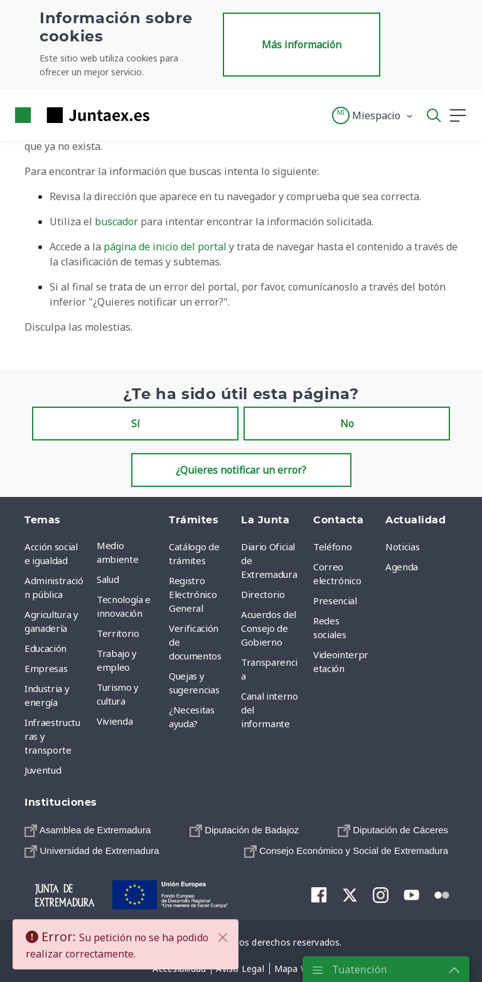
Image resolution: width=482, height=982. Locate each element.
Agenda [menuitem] (401, 566)
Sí (135, 423)
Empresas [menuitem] (45, 668)
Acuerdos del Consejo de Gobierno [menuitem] (268, 628)
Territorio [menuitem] (118, 633)
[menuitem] (87, 830)
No (347, 423)
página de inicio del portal (165, 247)
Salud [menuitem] (108, 579)
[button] (373, 115)
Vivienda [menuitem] (114, 721)
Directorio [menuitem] (263, 594)
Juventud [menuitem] (42, 770)
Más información (301, 44)
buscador (116, 221)
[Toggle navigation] (167, 114)
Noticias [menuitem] (402, 546)
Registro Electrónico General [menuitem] (193, 594)
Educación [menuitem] (45, 648)
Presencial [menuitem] (335, 600)
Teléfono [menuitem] (332, 546)
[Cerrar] (223, 937)
